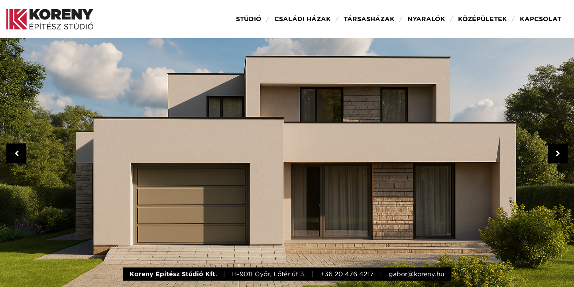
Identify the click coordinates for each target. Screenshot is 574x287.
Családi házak (302, 19)
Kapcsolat (540, 19)
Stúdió (248, 19)
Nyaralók (426, 19)
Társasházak (369, 19)
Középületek (482, 19)
